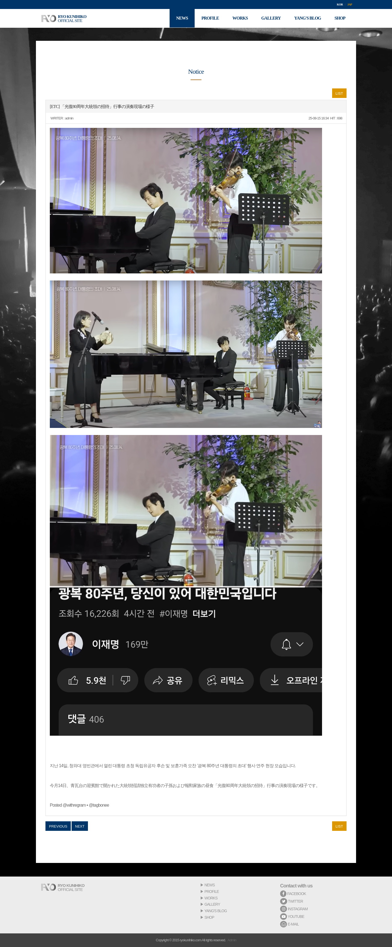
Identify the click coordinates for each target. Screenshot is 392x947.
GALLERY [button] (271, 18)
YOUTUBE (292, 916)
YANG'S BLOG (215, 911)
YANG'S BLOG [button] (307, 18)
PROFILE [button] (209, 18)
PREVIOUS (58, 826)
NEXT (80, 826)
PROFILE (211, 891)
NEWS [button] (181, 18)
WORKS (211, 898)
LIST (339, 93)
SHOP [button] (339, 18)
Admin (232, 940)
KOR (340, 4)
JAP (349, 4)
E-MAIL (289, 924)
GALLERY (212, 904)
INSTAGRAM (294, 909)
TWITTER (291, 901)
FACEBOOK (293, 894)
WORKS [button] (239, 18)
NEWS (209, 885)
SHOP (209, 917)
